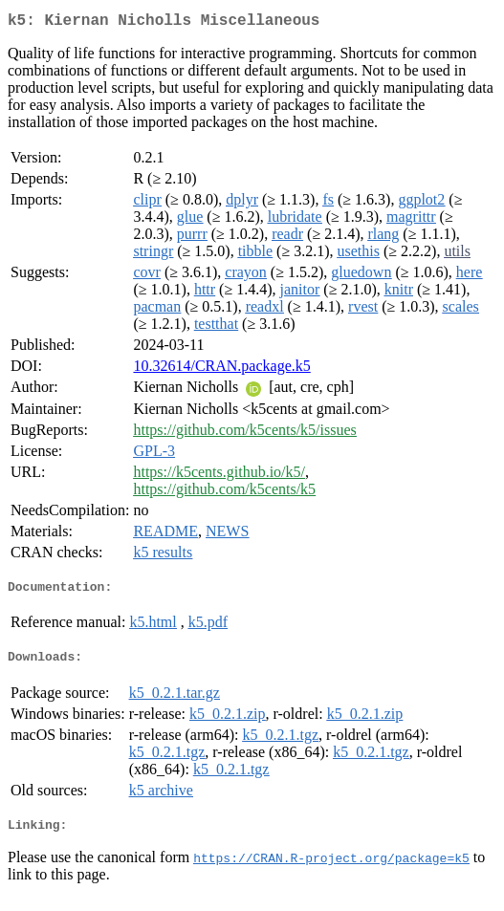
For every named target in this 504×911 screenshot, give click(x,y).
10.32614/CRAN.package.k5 (221, 369)
